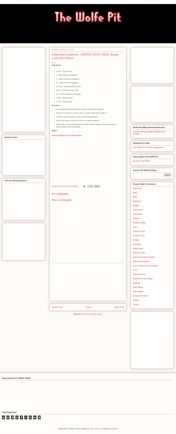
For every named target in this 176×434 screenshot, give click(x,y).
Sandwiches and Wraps (143, 279)
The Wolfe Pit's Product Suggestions (148, 147)
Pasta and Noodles (141, 261)
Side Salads (138, 291)
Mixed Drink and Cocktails (144, 257)
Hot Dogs (137, 244)
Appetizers (137, 188)
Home (88, 307)
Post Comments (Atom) (93, 314)
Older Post (119, 307)
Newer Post (57, 307)
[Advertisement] (88, 282)
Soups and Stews (140, 296)
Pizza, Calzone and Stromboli (145, 266)
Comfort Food (139, 236)
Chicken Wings (139, 223)
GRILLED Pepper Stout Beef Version (67, 135)
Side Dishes (138, 287)
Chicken (136, 218)
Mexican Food (139, 253)
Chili (135, 227)
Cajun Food (138, 210)
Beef (135, 197)
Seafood (136, 283)
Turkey (136, 304)
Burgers (136, 205)
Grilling (136, 240)
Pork (135, 270)
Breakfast (137, 201)
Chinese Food (139, 231)
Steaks (136, 300)
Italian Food (138, 248)
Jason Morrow (95, 429)
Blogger (115, 429)
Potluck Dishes (139, 274)
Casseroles (137, 214)
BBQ (135, 193)
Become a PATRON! (141, 161)
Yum (53, 63)
